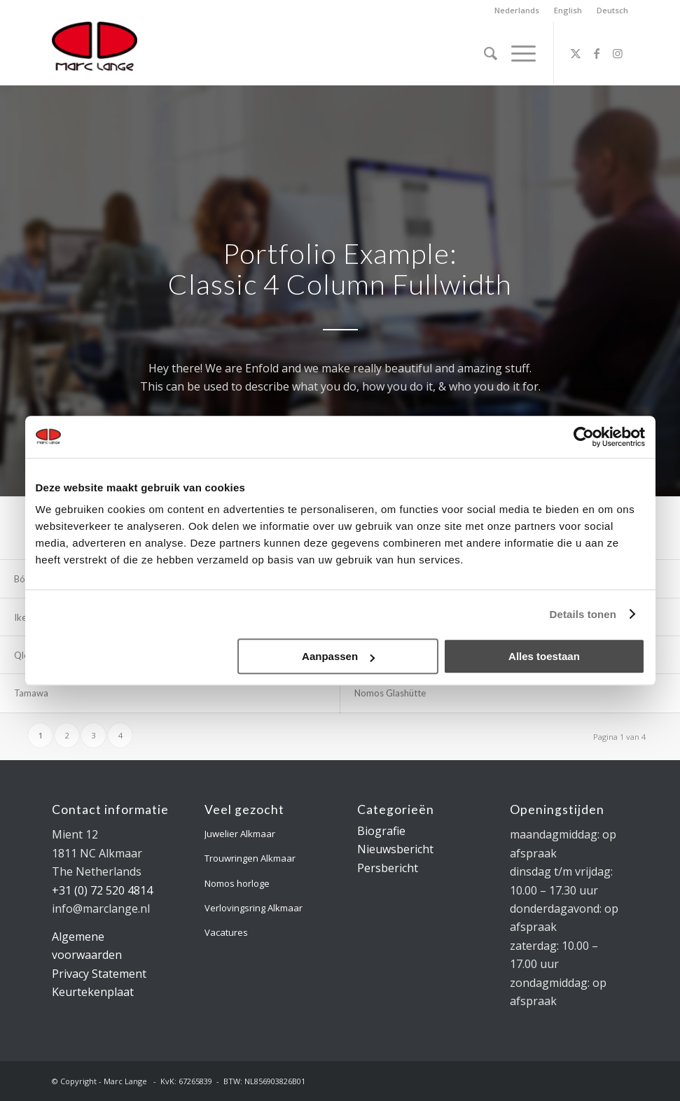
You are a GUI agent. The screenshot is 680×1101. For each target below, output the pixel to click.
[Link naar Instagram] (617, 53)
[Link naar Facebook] (596, 53)
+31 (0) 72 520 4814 (102, 890)
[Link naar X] (575, 53)
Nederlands (516, 10)
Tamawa (31, 693)
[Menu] (516, 53)
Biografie (381, 831)
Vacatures (226, 932)
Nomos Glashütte (390, 693)
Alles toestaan (544, 656)
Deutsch (612, 10)
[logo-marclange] (94, 53)
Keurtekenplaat (93, 992)
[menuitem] (517, 10)
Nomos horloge (237, 883)
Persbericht (387, 868)
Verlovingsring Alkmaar (253, 908)
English (568, 10)
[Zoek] (483, 53)
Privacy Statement (99, 973)
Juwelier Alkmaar (239, 833)
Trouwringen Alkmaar (250, 858)
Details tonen (583, 614)
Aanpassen (338, 656)
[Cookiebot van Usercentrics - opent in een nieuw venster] (583, 436)
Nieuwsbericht (395, 849)
